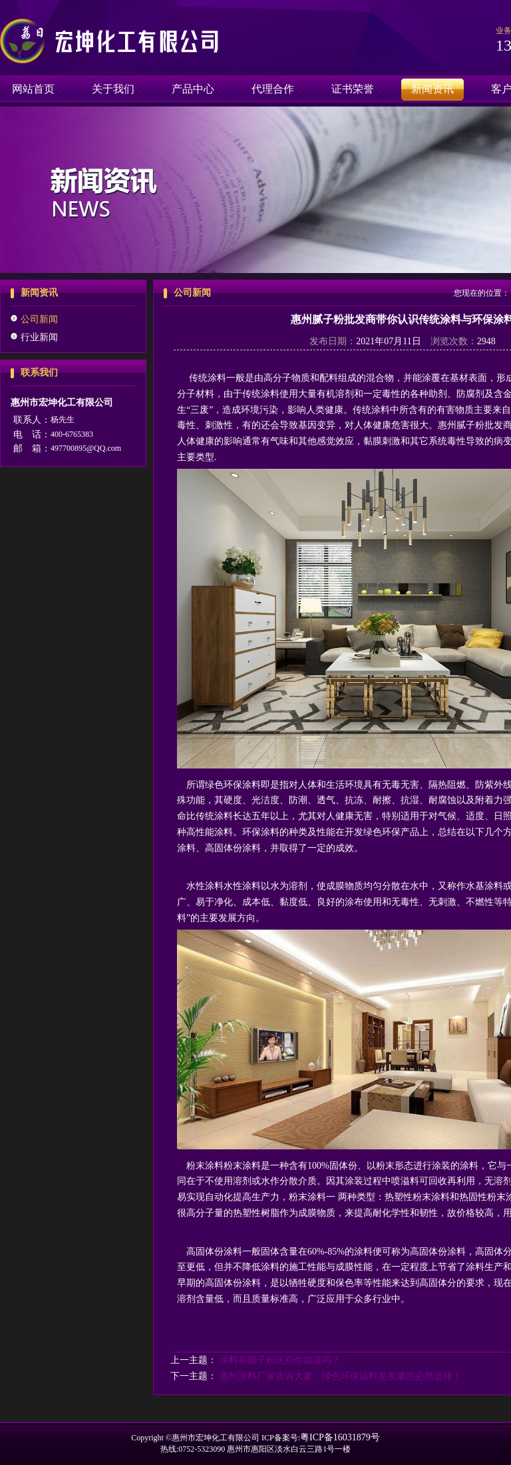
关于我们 (113, 89)
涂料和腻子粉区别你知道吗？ (280, 1360)
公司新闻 (39, 319)
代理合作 (273, 89)
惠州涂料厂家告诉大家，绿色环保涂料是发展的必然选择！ (341, 1376)
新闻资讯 (432, 89)
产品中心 (193, 89)
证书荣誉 (352, 89)
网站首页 (33, 89)
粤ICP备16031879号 (340, 1437)
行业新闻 (39, 337)
